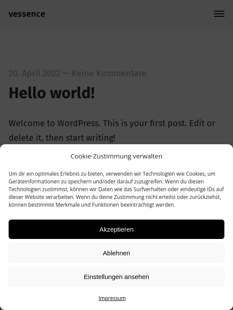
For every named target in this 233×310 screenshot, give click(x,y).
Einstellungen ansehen (116, 276)
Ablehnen (116, 253)
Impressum (112, 298)
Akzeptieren (116, 229)
